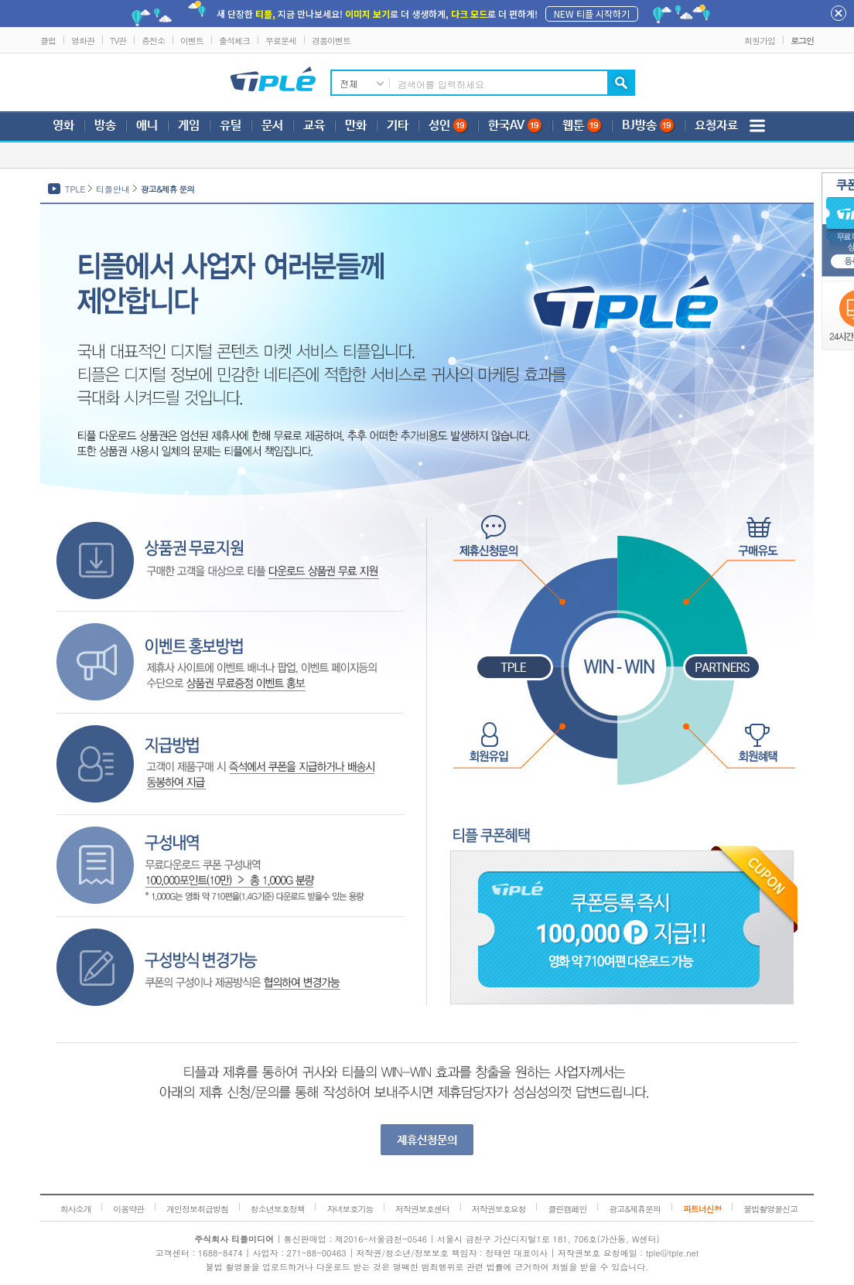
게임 (189, 125)
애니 (147, 125)
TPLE (75, 189)
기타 (397, 125)
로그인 (802, 40)
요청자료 (716, 125)
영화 (63, 125)
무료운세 (280, 40)
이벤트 (191, 40)
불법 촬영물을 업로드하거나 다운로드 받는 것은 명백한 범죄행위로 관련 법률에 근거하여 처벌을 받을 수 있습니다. (427, 1267)
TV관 (118, 40)
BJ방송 (648, 125)
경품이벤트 (331, 40)
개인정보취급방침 (197, 1209)
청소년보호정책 (278, 1209)
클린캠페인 (567, 1209)
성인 (448, 125)
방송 (105, 125)
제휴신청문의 (427, 1140)
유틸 (230, 125)
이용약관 (128, 1209)
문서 (272, 125)
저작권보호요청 (499, 1209)
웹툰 (582, 125)
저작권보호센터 (422, 1209)
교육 (314, 125)
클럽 (48, 40)
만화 (356, 125)
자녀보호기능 (349, 1209)
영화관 (82, 40)
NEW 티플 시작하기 (592, 13)
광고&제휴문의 (635, 1209)
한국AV (515, 125)
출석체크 (234, 40)
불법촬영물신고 (770, 1209)
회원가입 (759, 40)
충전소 (153, 40)
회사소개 (75, 1209)
